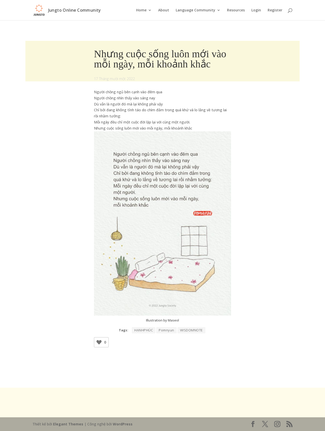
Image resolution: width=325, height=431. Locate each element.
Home (141, 10)
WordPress (123, 424)
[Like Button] (99, 342)
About (163, 10)
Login (256, 10)
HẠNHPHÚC (143, 330)
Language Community (195, 10)
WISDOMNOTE (191, 330)
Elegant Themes (68, 424)
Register (275, 10)
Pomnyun (166, 330)
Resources (236, 10)
